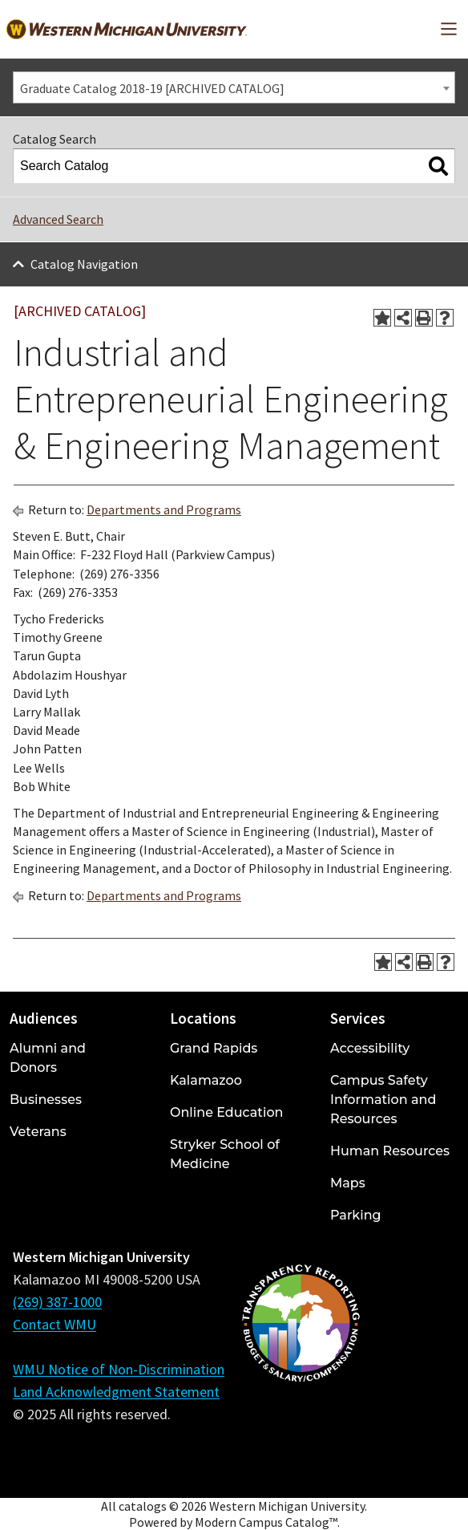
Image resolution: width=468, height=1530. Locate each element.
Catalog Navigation (84, 264)
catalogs (143, 1506)
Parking (355, 1215)
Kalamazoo (206, 1080)
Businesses (46, 1099)
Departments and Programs (164, 509)
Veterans (38, 1131)
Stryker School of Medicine (225, 1154)
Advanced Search (58, 219)
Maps (347, 1183)
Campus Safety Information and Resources (383, 1099)
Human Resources (390, 1151)
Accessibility (370, 1048)
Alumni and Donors (48, 1058)
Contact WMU (54, 1324)
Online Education (226, 1112)
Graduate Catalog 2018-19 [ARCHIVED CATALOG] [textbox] (152, 88)
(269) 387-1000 (57, 1302)
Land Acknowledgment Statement (116, 1391)
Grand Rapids (213, 1048)
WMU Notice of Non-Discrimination (118, 1369)
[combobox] (234, 87)
